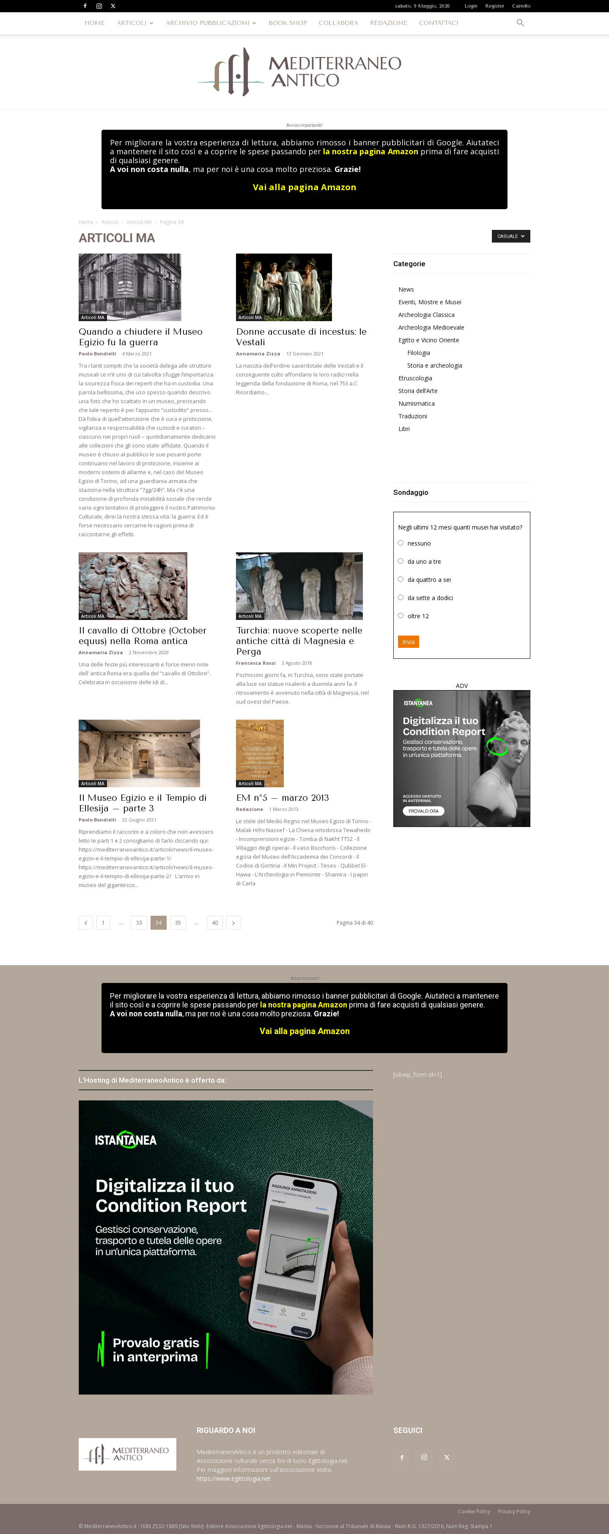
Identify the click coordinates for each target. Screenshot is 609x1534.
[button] (520, 24)
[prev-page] (86, 923)
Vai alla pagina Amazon (305, 187)
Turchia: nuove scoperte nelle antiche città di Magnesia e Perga (299, 641)
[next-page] (233, 923)
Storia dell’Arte (418, 391)
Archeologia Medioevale (431, 327)
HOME (95, 23)
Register (495, 6)
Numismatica (416, 403)
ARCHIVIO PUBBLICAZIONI (211, 23)
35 (178, 922)
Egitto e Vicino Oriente (428, 340)
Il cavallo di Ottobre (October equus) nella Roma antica (143, 635)
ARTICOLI (135, 23)
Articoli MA (139, 222)
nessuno (419, 543)
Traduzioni (412, 416)
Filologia (418, 353)
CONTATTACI (438, 23)
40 (215, 922)
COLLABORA (338, 23)
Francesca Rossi (256, 663)
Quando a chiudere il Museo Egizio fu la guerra (141, 337)
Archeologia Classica (426, 315)
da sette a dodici (430, 598)
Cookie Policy (474, 1511)
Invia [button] (408, 642)
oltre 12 (418, 616)
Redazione (249, 809)
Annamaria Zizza (258, 353)
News (406, 289)
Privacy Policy (514, 1511)
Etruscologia (415, 378)
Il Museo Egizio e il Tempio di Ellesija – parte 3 (143, 803)
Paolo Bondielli (97, 353)
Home (86, 222)
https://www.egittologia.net (234, 1478)
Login (471, 6)
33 (139, 922)
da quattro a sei (429, 580)
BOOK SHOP (288, 23)
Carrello (521, 6)
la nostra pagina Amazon (370, 151)
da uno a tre (424, 561)
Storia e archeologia (434, 365)
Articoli (110, 222)
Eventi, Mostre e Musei (429, 302)
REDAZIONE (388, 23)
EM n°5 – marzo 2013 (282, 798)
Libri (404, 429)
